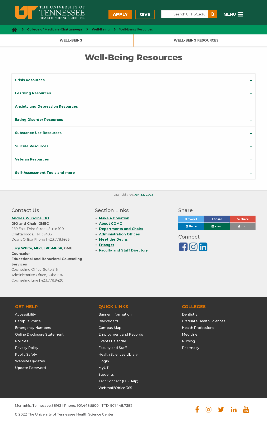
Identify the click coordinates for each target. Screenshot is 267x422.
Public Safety (26, 354)
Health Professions (198, 328)
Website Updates (30, 361)
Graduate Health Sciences (203, 321)
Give (145, 14)
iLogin (103, 361)
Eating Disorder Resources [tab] (39, 120)
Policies (21, 341)
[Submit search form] (212, 14)
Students (106, 375)
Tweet (194, 220)
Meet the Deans (113, 239)
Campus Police (28, 321)
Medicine (189, 334)
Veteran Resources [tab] (32, 159)
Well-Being (71, 40)
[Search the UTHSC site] (184, 14)
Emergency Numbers (33, 328)
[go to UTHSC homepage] (12, 29)
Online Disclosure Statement (39, 334)
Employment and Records (120, 334)
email (217, 226)
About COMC (110, 224)
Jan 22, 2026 (144, 194)
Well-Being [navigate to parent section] (101, 29)
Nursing (188, 341)
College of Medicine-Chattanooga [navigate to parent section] (54, 29)
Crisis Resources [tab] (30, 80)
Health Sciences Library (118, 354)
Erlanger (106, 245)
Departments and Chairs (121, 229)
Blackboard (108, 321)
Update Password (30, 368)
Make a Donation (114, 218)
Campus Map (109, 328)
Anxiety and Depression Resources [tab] (46, 107)
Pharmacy (190, 348)
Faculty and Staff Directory (123, 250)
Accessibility (25, 314)
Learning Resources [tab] (33, 93)
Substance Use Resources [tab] (38, 133)
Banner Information (115, 314)
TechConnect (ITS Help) (118, 381)
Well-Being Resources (196, 40)
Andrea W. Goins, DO (30, 218)
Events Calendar (112, 341)
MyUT (103, 368)
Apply (120, 14)
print (243, 226)
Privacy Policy (26, 348)
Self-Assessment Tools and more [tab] (45, 173)
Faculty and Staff (112, 348)
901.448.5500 (88, 406)
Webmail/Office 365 (115, 388)
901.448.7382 (121, 406)
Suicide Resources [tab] (31, 146)
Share (221, 220)
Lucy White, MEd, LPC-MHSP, (37, 248)
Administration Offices (119, 234)
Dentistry (190, 314)
